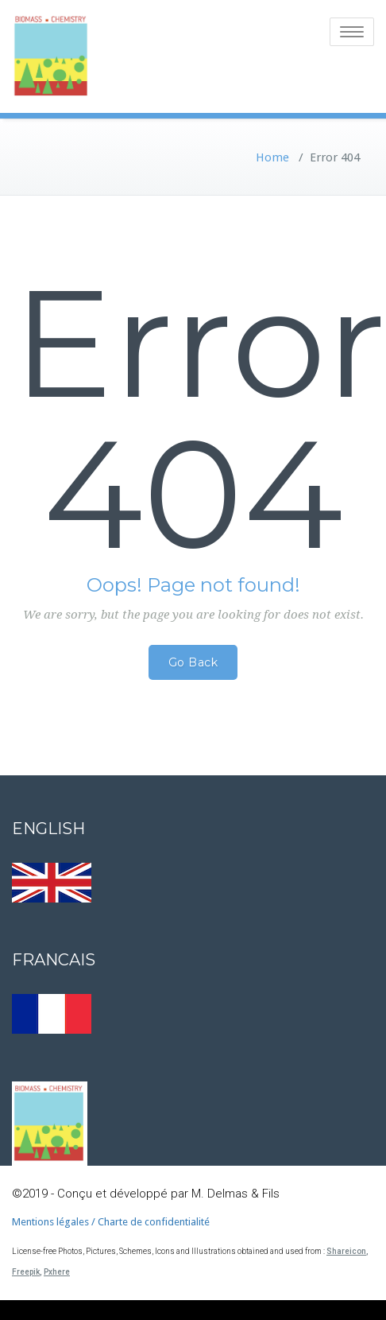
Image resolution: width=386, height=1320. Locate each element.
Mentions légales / (55, 1222)
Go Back (193, 662)
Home (272, 157)
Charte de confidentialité (154, 1222)
